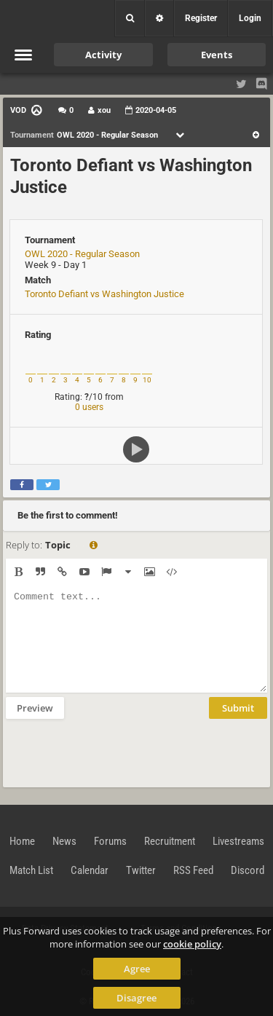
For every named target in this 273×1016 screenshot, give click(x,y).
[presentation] (116, 751)
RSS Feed (193, 870)
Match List (31, 870)
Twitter (141, 870)
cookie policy (192, 943)
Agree (137, 968)
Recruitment (169, 841)
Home (22, 841)
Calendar (89, 870)
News (64, 841)
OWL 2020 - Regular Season (82, 253)
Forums (110, 841)
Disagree (136, 997)
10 (147, 380)
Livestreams (238, 841)
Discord (247, 870)
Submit (238, 707)
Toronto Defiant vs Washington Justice (104, 293)
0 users (89, 407)
